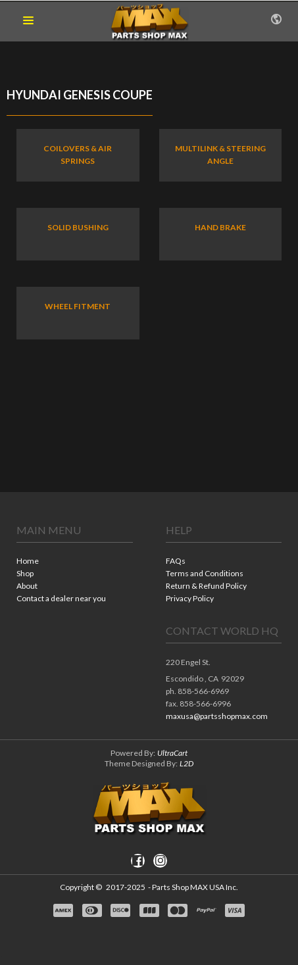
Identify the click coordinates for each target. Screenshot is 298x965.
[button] (28, 21)
